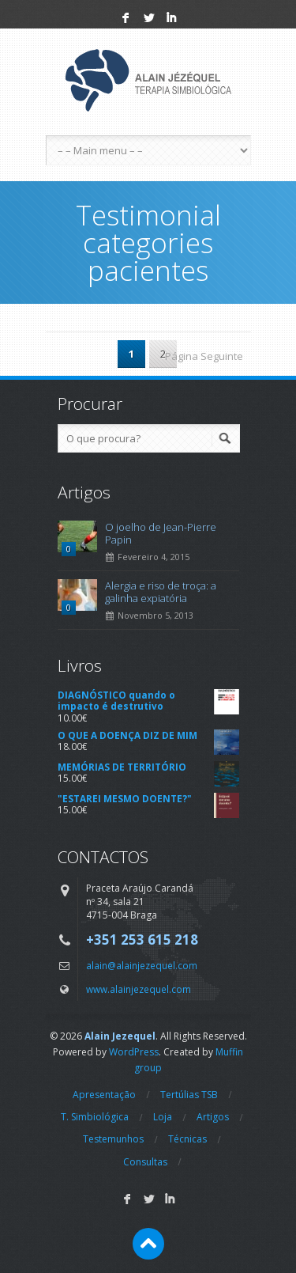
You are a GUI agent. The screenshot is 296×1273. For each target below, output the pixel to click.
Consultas (145, 1162)
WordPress (134, 1052)
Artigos (213, 1116)
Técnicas (187, 1139)
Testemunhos (113, 1139)
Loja (162, 1116)
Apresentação (104, 1094)
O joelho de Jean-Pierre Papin (160, 533)
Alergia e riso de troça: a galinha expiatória (160, 591)
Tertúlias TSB (189, 1094)
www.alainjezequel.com (138, 989)
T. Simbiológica (95, 1116)
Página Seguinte (204, 356)
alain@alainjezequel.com (141, 965)
